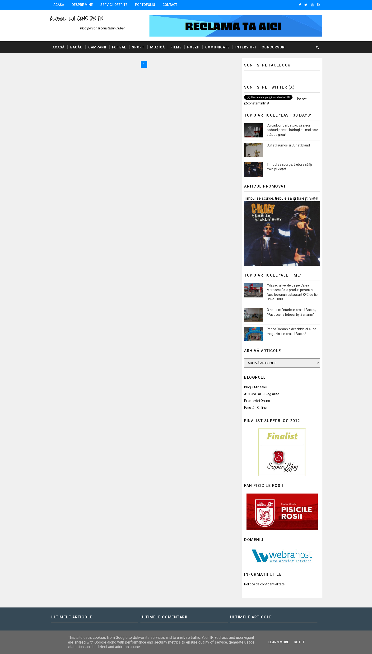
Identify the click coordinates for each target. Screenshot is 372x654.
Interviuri (245, 47)
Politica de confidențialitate (264, 584)
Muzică (157, 47)
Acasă (58, 5)
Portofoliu (145, 5)
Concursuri (274, 47)
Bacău (76, 47)
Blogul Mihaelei (255, 387)
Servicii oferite (113, 5)
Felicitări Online (255, 407)
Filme (176, 47)
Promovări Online (257, 401)
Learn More (278, 642)
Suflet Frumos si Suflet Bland (288, 145)
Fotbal (119, 47)
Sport (138, 47)
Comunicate (217, 47)
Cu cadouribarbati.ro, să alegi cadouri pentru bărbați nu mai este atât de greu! (292, 129)
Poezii (193, 47)
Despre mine (82, 5)
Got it (299, 642)
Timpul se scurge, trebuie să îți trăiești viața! (281, 198)
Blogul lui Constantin (76, 18)
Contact (170, 5)
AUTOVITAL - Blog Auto (261, 394)
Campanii (97, 47)
